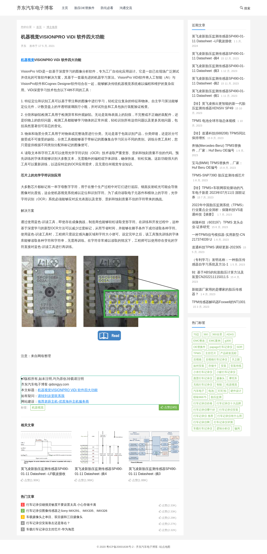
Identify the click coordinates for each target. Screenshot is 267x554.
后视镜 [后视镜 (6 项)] (197, 359)
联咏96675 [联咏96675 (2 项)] (199, 397)
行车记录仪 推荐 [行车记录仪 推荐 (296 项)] (203, 415)
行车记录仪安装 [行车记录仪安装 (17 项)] (228, 409)
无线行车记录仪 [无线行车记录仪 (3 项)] (202, 384)
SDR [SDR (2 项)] (239, 346)
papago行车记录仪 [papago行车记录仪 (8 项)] (221, 346)
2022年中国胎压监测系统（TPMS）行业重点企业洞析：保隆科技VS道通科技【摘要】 (218, 209)
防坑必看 (107, 8)
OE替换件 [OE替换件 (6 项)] (199, 346)
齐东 (23, 45)
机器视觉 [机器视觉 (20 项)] (231, 384)
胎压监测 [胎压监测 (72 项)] (216, 397)
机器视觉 (27, 60)
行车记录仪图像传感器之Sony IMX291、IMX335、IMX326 (66, 510)
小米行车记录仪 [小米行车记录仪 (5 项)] (202, 372)
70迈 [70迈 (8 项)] (196, 334)
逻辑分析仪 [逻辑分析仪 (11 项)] (223, 428)
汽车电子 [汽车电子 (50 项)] (198, 390)
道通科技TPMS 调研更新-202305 (216, 247)
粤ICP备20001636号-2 (120, 546)
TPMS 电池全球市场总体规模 (214, 121)
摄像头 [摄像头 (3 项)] (221, 378)
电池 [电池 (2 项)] (211, 390)
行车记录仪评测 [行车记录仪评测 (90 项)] (223, 422)
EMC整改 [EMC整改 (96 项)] (199, 340)
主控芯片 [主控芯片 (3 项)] (210, 353)
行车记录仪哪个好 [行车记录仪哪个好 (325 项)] (204, 409)
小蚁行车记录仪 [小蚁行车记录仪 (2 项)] (226, 372)
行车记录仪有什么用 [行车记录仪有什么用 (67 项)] (229, 415)
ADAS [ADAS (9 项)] (230, 334)
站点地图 (164, 546)
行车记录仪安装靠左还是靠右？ (48, 523)
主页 (65, 8)
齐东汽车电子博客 (35, 7)
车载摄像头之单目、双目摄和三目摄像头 (54, 517)
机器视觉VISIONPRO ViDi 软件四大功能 (68, 390)
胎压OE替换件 (84, 8)
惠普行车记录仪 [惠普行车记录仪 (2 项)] (202, 378)
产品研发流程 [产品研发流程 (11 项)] (228, 353)
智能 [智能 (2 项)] (219, 384)
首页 (39, 27)
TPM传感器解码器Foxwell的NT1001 (219, 302)
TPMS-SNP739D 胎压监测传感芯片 (218, 175)
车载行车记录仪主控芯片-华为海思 (50, 529)
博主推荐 (52, 27)
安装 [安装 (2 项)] (223, 365)
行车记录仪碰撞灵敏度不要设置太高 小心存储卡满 (61, 504)
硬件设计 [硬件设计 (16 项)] (235, 390)
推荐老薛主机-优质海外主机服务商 (63, 401)
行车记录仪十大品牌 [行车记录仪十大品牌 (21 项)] (229, 403)
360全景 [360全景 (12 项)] (217, 334)
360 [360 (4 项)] (205, 334)
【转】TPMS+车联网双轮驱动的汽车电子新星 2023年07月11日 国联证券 (218, 192)
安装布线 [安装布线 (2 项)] (235, 365)
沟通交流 (126, 8)
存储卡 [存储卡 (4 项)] (212, 365)
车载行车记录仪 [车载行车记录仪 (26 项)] (202, 428)
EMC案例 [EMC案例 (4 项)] (214, 340)
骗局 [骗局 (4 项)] (237, 428)
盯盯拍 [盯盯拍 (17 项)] (222, 390)
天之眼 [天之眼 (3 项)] (236, 359)
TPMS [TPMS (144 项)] (197, 353)
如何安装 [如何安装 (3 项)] (198, 365)
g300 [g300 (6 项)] (228, 340)
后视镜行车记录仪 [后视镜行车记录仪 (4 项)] (216, 359)
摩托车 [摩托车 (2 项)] (233, 378)
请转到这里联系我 (51, 396)
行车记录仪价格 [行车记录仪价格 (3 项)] (202, 403)
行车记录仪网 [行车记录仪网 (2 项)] (201, 422)
